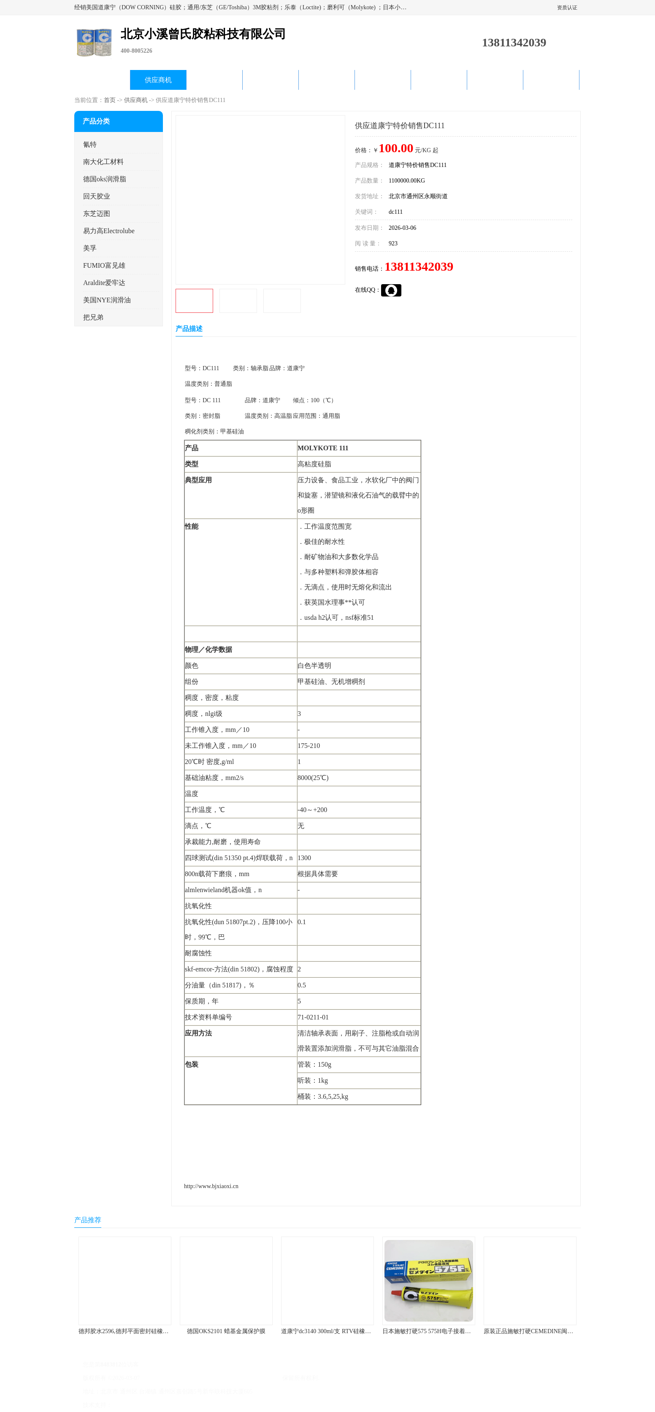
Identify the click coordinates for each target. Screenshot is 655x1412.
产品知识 (382, 79)
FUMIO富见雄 (104, 265)
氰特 (90, 144)
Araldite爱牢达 (104, 282)
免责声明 (156, 1405)
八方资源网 (128, 1405)
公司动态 (326, 79)
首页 (110, 100)
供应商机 (158, 79)
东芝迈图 (96, 213)
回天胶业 (96, 196)
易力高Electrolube (109, 230)
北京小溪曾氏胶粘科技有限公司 (239, 1378)
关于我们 (270, 79)
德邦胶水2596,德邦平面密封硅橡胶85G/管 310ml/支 (144, 1331)
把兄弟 (93, 317)
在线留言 (495, 79)
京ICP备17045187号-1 (169, 1378)
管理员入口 (185, 1405)
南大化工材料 (103, 161)
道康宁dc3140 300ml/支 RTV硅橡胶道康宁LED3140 (346, 1331)
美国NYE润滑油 (107, 300)
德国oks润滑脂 (104, 179)
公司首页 (102, 79)
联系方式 (551, 79)
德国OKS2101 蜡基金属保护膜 (226, 1331)
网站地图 (213, 1405)
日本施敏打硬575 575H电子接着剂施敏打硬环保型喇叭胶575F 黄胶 (468, 1331)
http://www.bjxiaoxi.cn (211, 1186)
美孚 (90, 248)
